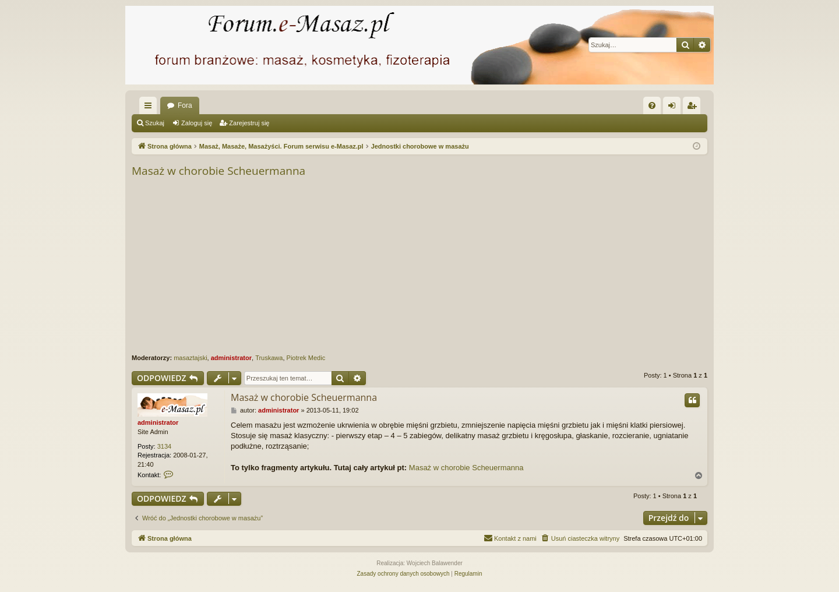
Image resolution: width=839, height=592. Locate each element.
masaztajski (190, 357)
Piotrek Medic (306, 357)
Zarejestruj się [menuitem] (694, 107)
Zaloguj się (196, 122)
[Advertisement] (481, 266)
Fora (185, 105)
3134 (164, 446)
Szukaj (154, 122)
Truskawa (269, 357)
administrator (231, 357)
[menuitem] (652, 105)
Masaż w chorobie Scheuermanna (218, 170)
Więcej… (150, 107)
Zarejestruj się (249, 122)
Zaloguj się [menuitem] (674, 107)
